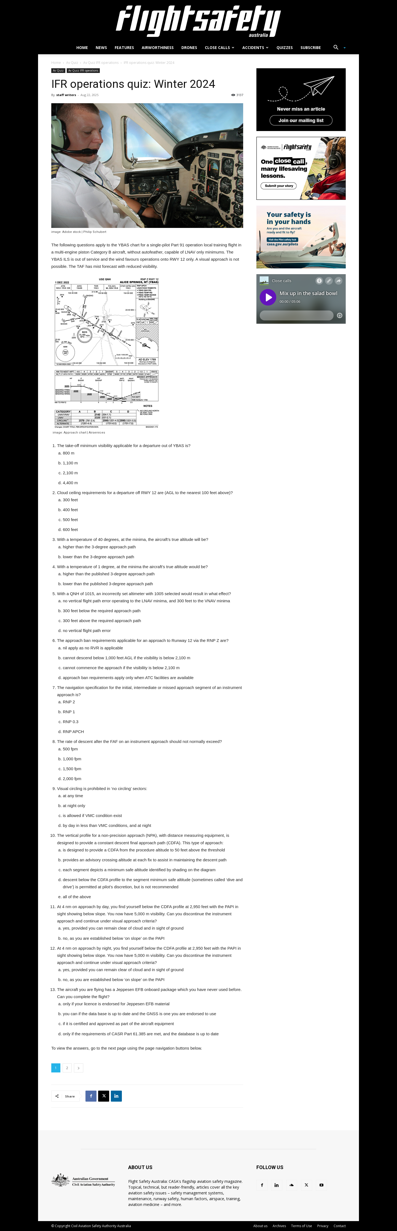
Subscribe (311, 47)
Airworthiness (158, 47)
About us (260, 1226)
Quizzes (285, 47)
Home (82, 47)
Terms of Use (301, 1226)
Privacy (322, 1226)
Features (124, 47)
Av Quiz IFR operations (101, 62)
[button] (337, 48)
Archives (279, 1226)
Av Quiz (72, 62)
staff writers (66, 95)
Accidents (255, 47)
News (101, 47)
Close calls (219, 47)
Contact (340, 1226)
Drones (189, 47)
